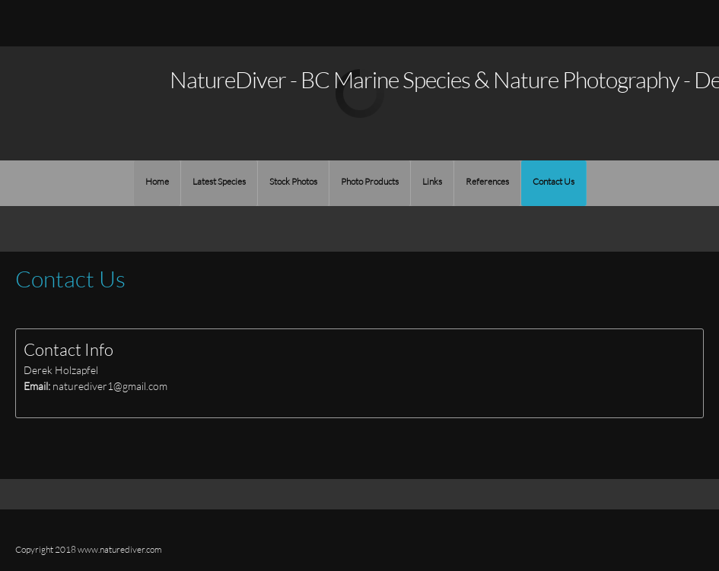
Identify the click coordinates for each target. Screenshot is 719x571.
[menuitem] (157, 183)
